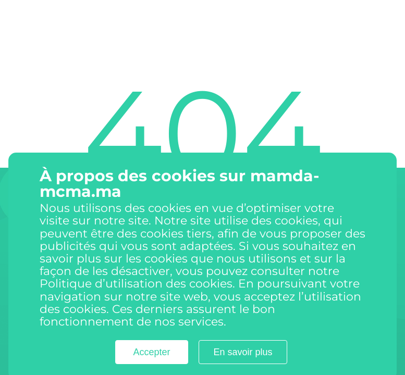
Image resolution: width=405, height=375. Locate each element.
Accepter (151, 361)
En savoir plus (242, 361)
